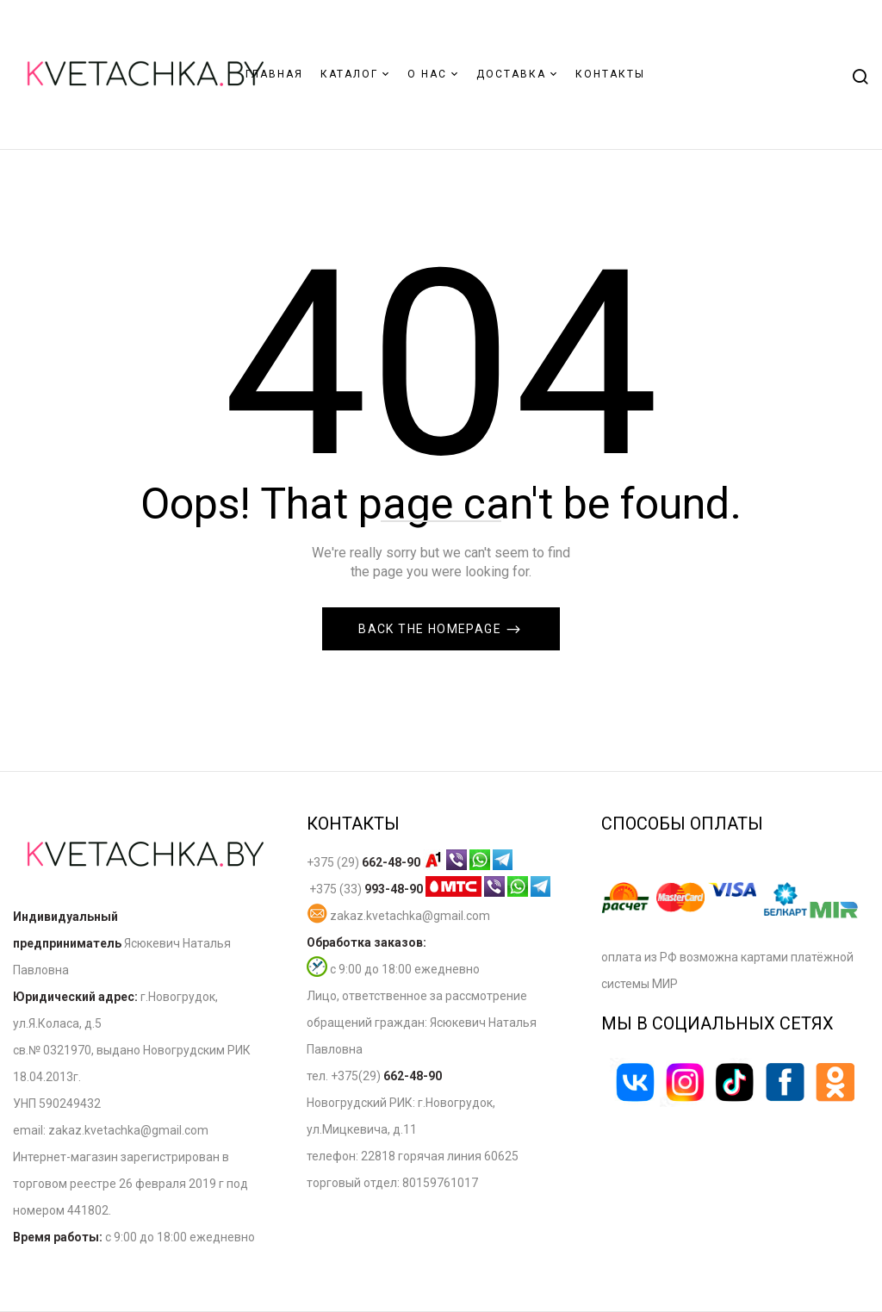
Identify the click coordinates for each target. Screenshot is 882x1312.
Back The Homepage (431, 629)
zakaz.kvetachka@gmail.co (122, 1130)
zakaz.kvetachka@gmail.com (398, 916)
